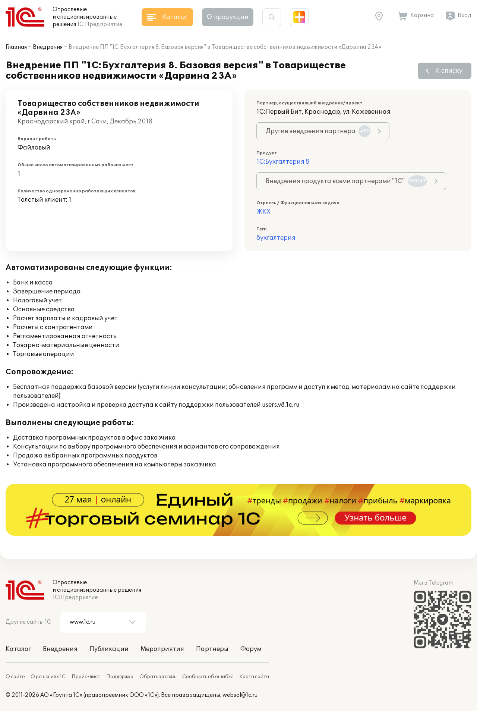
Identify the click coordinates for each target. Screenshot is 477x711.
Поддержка (119, 677)
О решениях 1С (48, 677)
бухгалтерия (276, 238)
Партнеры (212, 649)
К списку (448, 71)
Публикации (109, 649)
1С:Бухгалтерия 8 (282, 162)
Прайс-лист (86, 677)
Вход (464, 15)
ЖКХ (263, 211)
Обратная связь (157, 677)
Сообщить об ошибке (207, 677)
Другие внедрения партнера (318, 131)
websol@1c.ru (240, 695)
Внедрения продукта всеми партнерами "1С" (346, 181)
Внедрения (48, 47)
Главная (16, 47)
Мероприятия (162, 649)
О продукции (228, 17)
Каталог (18, 649)
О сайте (15, 677)
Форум (250, 649)
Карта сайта (254, 677)
